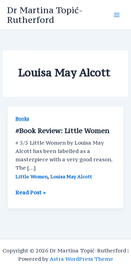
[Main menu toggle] (116, 15)
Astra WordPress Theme (81, 259)
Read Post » (30, 192)
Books (22, 119)
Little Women (31, 177)
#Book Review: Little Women (62, 131)
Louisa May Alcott (71, 177)
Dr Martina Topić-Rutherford (45, 15)
